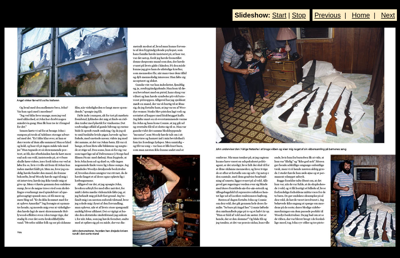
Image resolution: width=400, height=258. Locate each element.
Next (388, 15)
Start (279, 15)
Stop (299, 15)
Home (361, 15)
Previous (327, 15)
